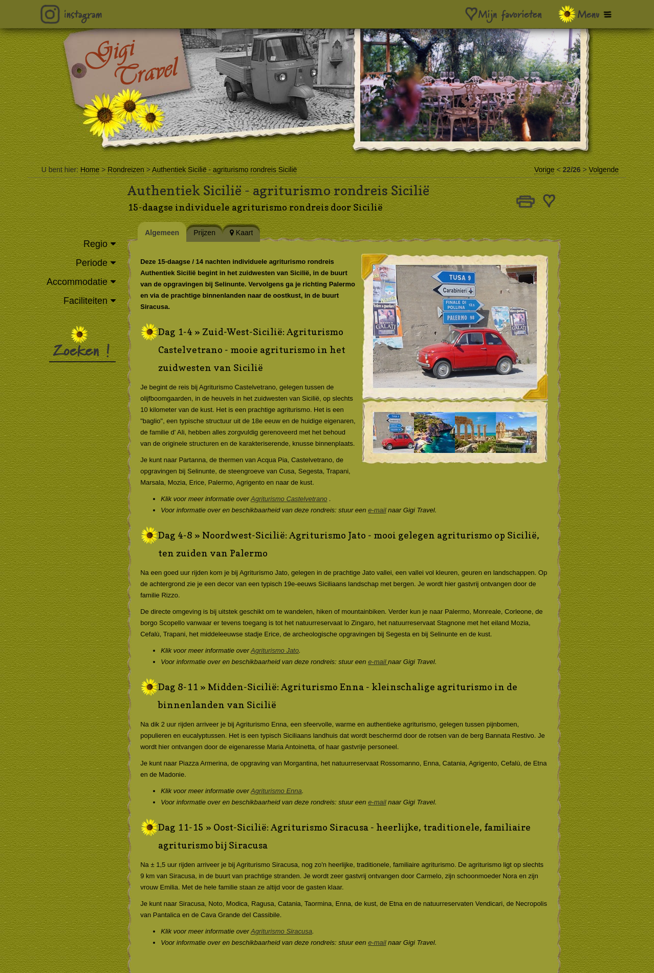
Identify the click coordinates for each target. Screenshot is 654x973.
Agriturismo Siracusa (289, 931)
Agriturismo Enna (284, 791)
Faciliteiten (85, 301)
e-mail (385, 510)
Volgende (604, 169)
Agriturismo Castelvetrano (296, 499)
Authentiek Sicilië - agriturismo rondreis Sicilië (224, 169)
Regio (95, 244)
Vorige (544, 169)
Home (89, 169)
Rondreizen (125, 169)
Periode (91, 263)
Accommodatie (77, 282)
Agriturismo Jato (282, 650)
